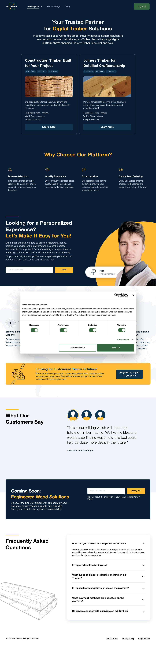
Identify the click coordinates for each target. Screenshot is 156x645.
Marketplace (33, 7)
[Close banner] (133, 295)
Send (63, 270)
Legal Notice (144, 639)
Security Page (53, 7)
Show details (123, 339)
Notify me (136, 491)
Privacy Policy (128, 639)
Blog (67, 7)
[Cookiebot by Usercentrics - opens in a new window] (116, 295)
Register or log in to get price (129, 374)
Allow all (116, 348)
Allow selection (77, 348)
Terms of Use (112, 639)
